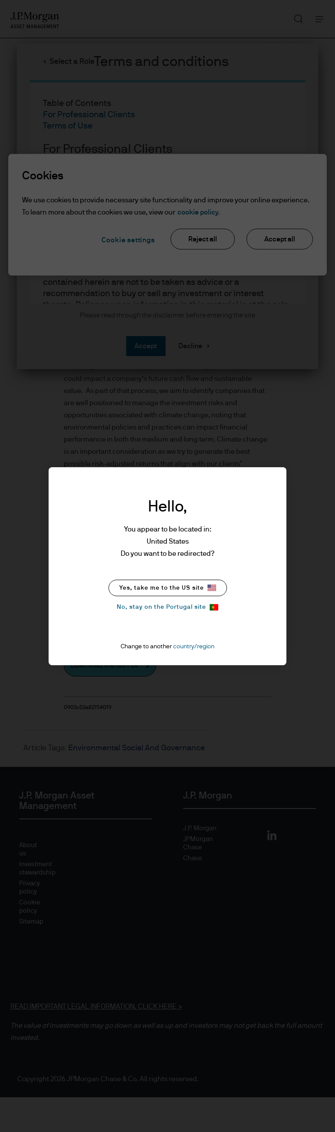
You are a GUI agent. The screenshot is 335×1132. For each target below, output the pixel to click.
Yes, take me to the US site (167, 587)
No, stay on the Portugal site (167, 607)
